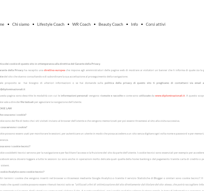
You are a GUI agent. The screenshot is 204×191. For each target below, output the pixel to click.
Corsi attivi (155, 24)
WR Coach (81, 24)
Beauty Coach (111, 24)
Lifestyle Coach (50, 24)
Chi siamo (20, 24)
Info (134, 24)
